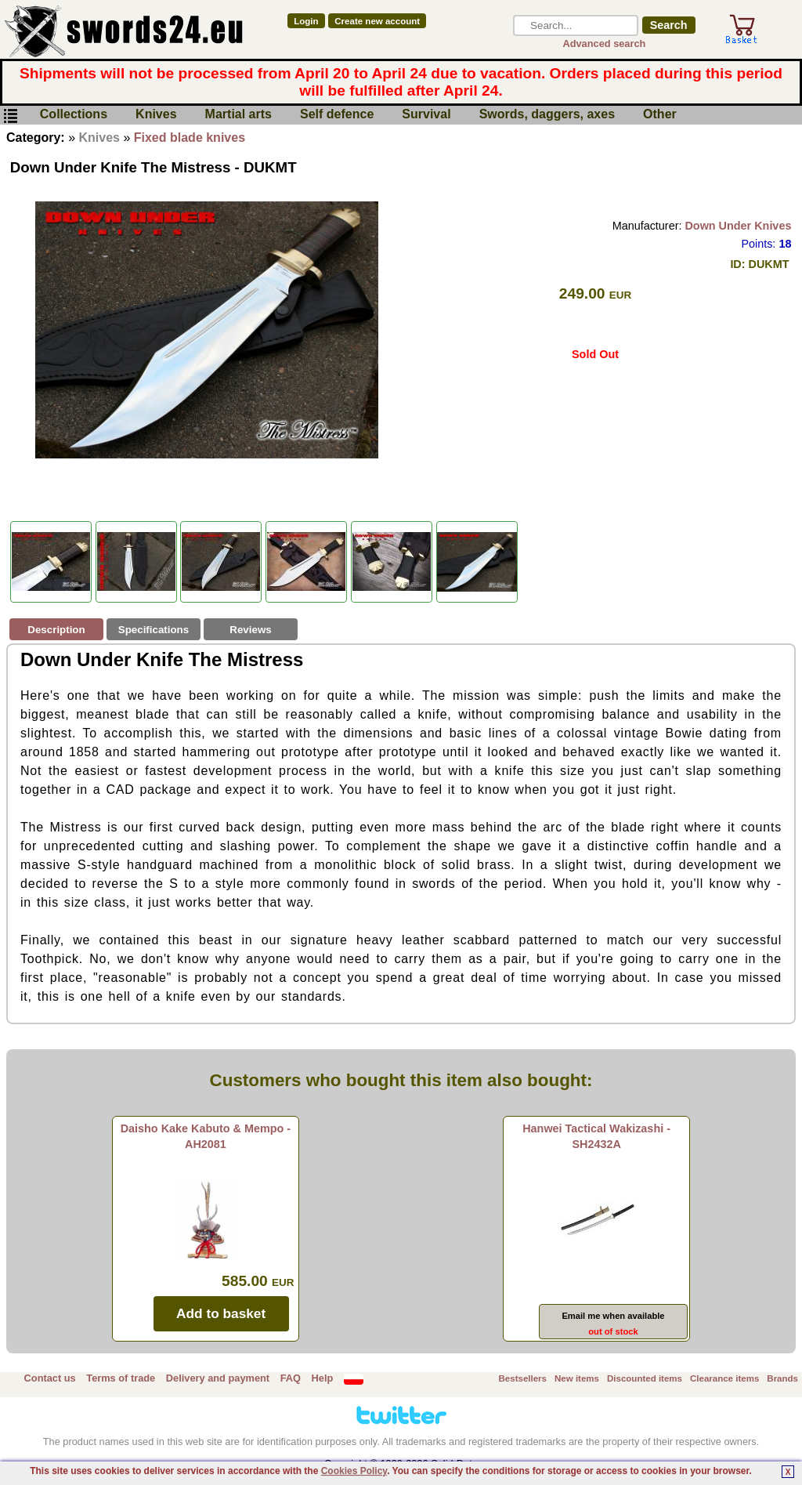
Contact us (50, 1378)
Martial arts (238, 114)
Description (56, 630)
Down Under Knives (738, 225)
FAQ (290, 1378)
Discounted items (644, 1378)
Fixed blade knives (189, 137)
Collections (73, 114)
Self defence (337, 114)
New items (577, 1378)
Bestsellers (523, 1378)
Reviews (250, 630)
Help (323, 1378)
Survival (426, 114)
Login (306, 21)
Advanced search (603, 43)
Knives (155, 114)
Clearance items (724, 1378)
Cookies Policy (354, 1470)
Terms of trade (120, 1378)
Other (660, 114)
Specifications (153, 630)
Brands (782, 1378)
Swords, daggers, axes (547, 114)
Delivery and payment (217, 1378)
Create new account (377, 21)
